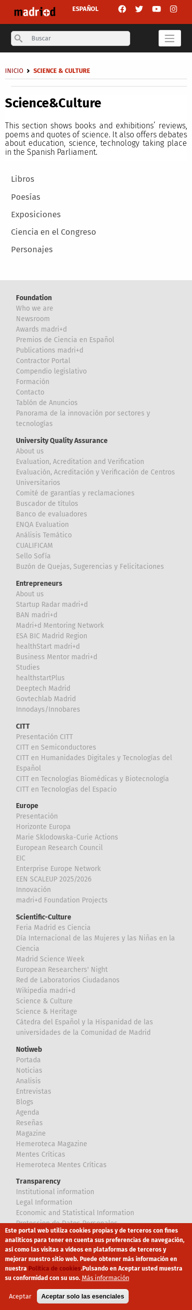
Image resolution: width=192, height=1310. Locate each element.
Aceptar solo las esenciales (82, 1299)
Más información (105, 1280)
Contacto (30, 392)
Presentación (37, 816)
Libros (22, 179)
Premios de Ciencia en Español (65, 340)
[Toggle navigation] (170, 38)
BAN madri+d (36, 615)
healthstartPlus (40, 678)
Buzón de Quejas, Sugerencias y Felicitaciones (90, 566)
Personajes (32, 249)
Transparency (38, 1181)
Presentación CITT (44, 737)
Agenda (27, 1112)
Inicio (14, 70)
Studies (28, 667)
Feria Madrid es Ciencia (53, 927)
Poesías (25, 197)
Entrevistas (33, 1091)
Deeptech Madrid (43, 688)
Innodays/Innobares (48, 709)
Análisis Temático (44, 535)
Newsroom (33, 319)
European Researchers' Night (62, 969)
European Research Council (59, 848)
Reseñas (29, 1123)
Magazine (31, 1133)
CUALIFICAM (34, 545)
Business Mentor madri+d (56, 657)
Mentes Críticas (40, 1154)
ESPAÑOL (85, 8)
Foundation (34, 298)
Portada (28, 1060)
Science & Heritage (46, 1011)
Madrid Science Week (50, 959)
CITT (23, 726)
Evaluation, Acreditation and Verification (80, 461)
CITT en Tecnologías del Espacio (66, 789)
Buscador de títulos (47, 503)
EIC (20, 858)
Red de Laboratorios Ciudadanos (68, 980)
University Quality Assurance (62, 441)
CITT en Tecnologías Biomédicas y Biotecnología (92, 779)
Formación (32, 382)
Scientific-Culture (43, 917)
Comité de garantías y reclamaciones (75, 493)
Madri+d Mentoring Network (60, 625)
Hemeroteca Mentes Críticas (61, 1165)
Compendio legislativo (51, 371)
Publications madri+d (49, 350)
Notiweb (29, 1049)
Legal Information (44, 1202)
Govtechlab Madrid (46, 699)
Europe (27, 806)
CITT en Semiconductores (56, 747)
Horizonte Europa (43, 827)
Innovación (33, 889)
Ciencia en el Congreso (53, 232)
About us (30, 451)
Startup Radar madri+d (52, 604)
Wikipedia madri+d (45, 990)
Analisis (28, 1081)
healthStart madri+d (48, 646)
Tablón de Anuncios (47, 403)
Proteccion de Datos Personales (67, 1223)
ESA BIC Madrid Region (51, 636)
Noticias (29, 1070)
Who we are (34, 308)
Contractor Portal (43, 361)
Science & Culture (44, 1001)
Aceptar (20, 1299)
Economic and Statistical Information (75, 1213)
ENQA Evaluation (42, 524)
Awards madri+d (41, 329)
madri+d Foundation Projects (62, 900)
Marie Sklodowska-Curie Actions (67, 837)
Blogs (24, 1102)
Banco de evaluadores (51, 514)
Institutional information (55, 1192)
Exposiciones (36, 214)
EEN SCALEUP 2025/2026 (53, 879)
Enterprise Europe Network (58, 869)
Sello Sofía (33, 556)
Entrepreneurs (39, 583)
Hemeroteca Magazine (51, 1144)
